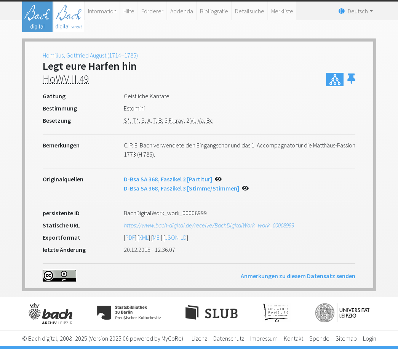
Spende (319, 338)
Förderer (152, 11)
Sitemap (346, 338)
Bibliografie (214, 11)
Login (369, 338)
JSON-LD (176, 237)
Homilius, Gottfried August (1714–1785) (90, 55)
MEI (157, 237)
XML (144, 237)
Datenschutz (228, 338)
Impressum (264, 338)
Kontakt (293, 338)
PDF (130, 237)
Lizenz (199, 338)
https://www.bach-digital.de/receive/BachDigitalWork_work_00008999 (209, 225)
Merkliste (282, 11)
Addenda (181, 11)
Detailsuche (249, 11)
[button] (351, 79)
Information (102, 11)
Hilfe (128, 11)
